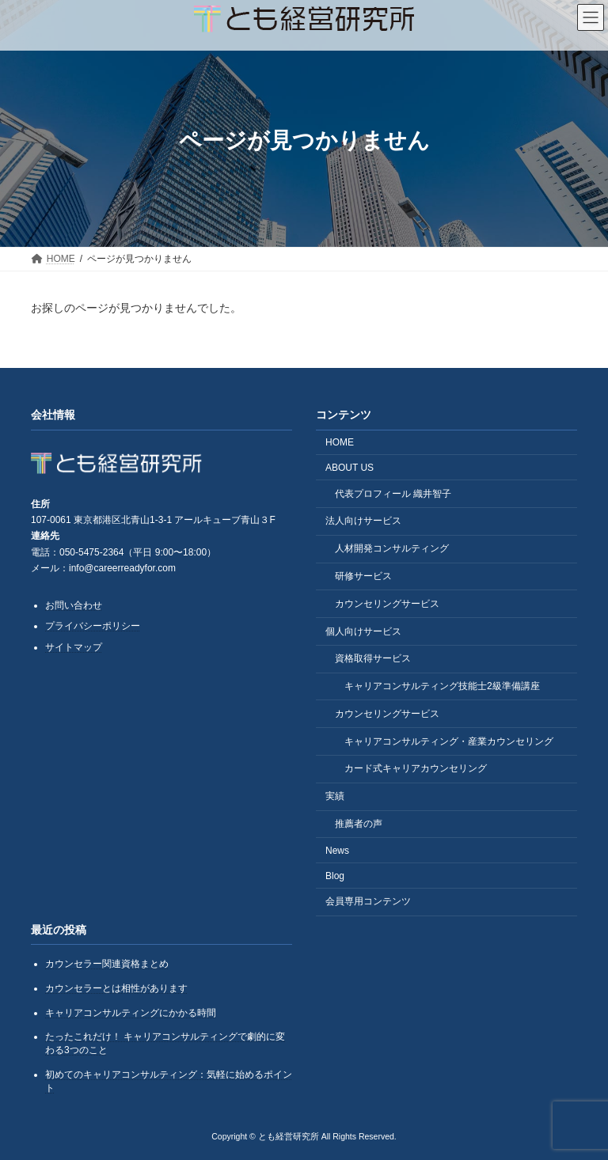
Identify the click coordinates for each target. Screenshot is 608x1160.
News (337, 850)
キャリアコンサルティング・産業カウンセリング (448, 740)
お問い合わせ (73, 604)
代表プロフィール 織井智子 (393, 492)
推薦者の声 (358, 823)
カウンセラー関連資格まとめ (107, 963)
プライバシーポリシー (92, 625)
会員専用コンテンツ (368, 901)
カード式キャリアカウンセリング (415, 768)
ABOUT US (349, 467)
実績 (334, 796)
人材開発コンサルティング (392, 548)
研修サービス (363, 576)
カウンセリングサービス (387, 603)
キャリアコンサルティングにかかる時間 (130, 1012)
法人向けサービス (363, 520)
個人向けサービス (363, 630)
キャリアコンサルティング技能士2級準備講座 (442, 686)
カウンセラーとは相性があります (116, 988)
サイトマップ (73, 647)
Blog (334, 875)
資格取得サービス (373, 658)
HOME (339, 442)
